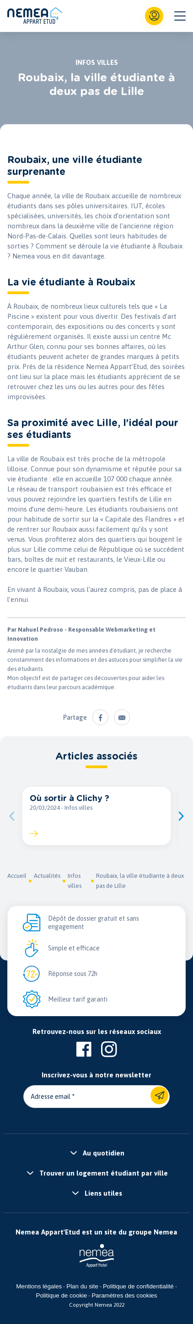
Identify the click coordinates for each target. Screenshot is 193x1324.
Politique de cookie (61, 1295)
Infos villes (74, 880)
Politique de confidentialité (138, 1286)
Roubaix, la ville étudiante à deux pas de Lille (140, 880)
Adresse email (50, 1096)
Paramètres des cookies (124, 1295)
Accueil (17, 875)
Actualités (47, 875)
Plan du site (82, 1286)
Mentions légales (39, 1286)
